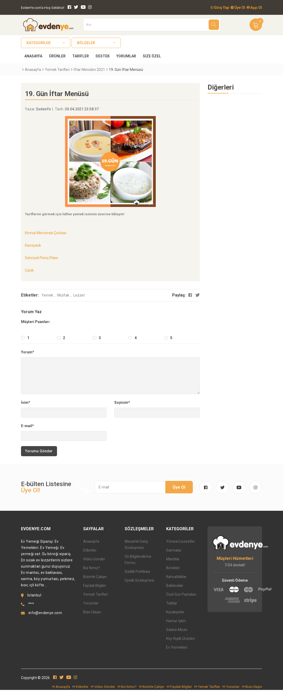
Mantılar (173, 561)
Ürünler (57, 56)
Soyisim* (122, 402)
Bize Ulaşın (92, 614)
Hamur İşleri (176, 623)
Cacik (29, 270)
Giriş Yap (219, 7)
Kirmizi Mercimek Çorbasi (45, 233)
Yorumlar (126, 56)
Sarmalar (173, 552)
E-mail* (27, 426)
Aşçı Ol (254, 7)
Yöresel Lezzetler (180, 543)
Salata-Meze (176, 631)
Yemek (47, 295)
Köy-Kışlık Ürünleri (180, 640)
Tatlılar (171, 605)
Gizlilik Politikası (137, 573)
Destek (103, 56)
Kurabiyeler (175, 614)
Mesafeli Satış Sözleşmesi (136, 546)
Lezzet (79, 295)
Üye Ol (238, 7)
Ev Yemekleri (176, 649)
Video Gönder (94, 561)
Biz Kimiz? (91, 570)
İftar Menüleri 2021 (89, 70)
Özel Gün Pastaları (181, 596)
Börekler (173, 570)
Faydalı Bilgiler (94, 587)
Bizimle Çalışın (95, 578)
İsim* (25, 402)
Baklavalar (174, 587)
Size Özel (152, 56)
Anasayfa (33, 56)
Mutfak (63, 295)
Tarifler (80, 56)
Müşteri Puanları (35, 322)
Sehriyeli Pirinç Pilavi (41, 258)
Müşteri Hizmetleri (235, 560)
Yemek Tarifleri (57, 70)
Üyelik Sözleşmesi (139, 582)
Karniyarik (33, 245)
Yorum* (27, 352)
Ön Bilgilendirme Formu (138, 561)
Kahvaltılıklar (176, 578)
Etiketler (90, 552)
